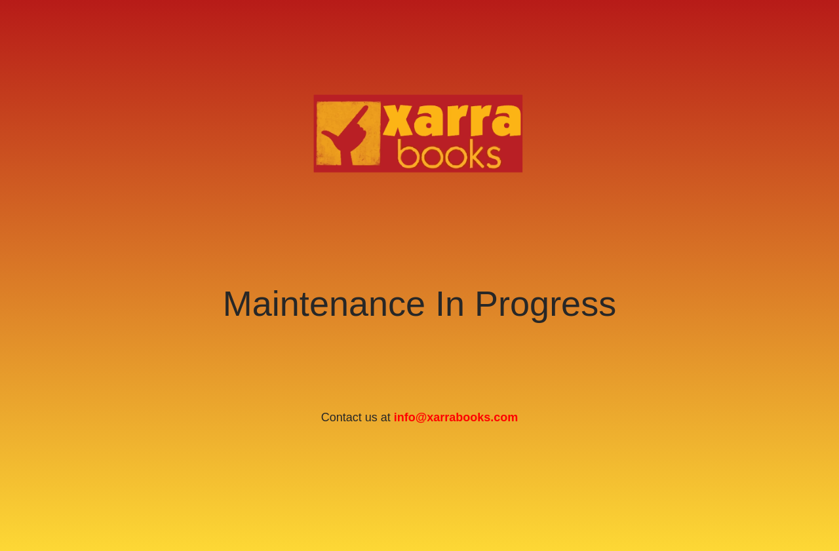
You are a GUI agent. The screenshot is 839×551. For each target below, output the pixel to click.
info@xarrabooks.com (456, 417)
